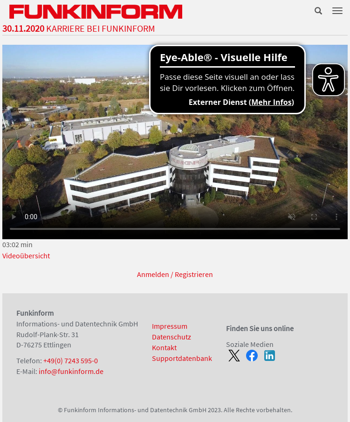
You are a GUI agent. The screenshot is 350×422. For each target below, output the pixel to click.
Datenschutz (171, 336)
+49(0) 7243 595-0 (70, 360)
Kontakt (164, 347)
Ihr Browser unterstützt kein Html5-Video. (175, 142)
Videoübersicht (26, 255)
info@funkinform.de (71, 371)
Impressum (169, 326)
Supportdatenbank (182, 358)
